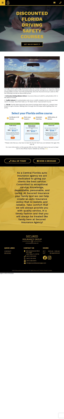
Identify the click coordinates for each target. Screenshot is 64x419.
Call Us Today (17, 161)
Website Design (43, 270)
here (46, 148)
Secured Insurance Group (22, 270)
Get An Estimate (32, 44)
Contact (7, 251)
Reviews (7, 253)
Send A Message (46, 161)
